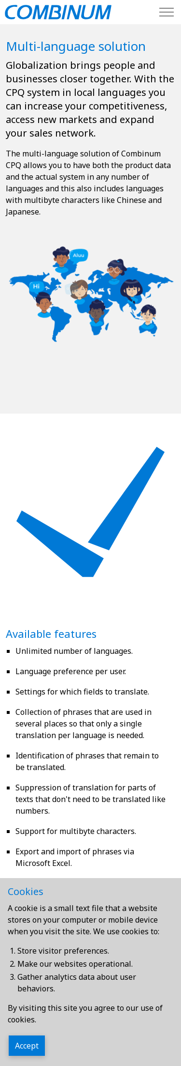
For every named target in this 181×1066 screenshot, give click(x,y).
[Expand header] (166, 12)
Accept (26, 1045)
